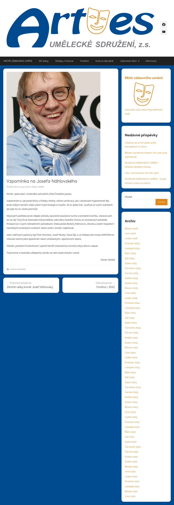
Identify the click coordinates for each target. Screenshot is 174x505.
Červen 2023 (131, 392)
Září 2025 (129, 258)
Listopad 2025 (132, 248)
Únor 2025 (130, 293)
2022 (132, 109)
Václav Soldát (37, 187)
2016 (127, 113)
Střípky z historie (64, 60)
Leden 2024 (131, 357)
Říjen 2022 (130, 431)
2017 (160, 109)
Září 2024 (129, 317)
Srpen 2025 (131, 263)
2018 (154, 109)
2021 (138, 109)
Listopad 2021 (132, 486)
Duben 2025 (131, 283)
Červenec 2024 (133, 327)
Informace (150, 60)
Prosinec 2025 (132, 243)
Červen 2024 (131, 332)
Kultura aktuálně (105, 60)
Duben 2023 (131, 402)
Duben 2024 (131, 342)
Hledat (128, 196)
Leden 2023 (131, 417)
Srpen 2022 (131, 441)
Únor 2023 (130, 412)
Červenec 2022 (133, 446)
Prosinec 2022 (132, 422)
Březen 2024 (131, 347)
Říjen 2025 (130, 253)
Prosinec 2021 (132, 481)
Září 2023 (129, 377)
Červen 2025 (131, 273)
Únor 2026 (130, 233)
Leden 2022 (131, 476)
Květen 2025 (131, 278)
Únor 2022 (130, 471)
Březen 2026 (131, 228)
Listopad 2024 (132, 308)
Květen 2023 (131, 397)
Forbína (84, 60)
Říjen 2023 (130, 372)
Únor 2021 (130, 496)
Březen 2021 (131, 491)
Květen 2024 (131, 337)
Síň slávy (43, 60)
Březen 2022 (131, 466)
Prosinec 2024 (132, 303)
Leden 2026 (131, 238)
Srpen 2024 (131, 322)
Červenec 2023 (133, 387)
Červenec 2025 (133, 268)
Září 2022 (129, 436)
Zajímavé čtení (130, 60)
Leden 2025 (131, 298)
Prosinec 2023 (132, 362)
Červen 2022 (131, 451)
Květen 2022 (131, 456)
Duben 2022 (131, 461)
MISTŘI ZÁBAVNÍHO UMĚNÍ (18, 60)
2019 (149, 109)
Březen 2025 (131, 288)
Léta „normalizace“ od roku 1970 (142, 173)
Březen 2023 (131, 407)
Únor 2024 (130, 352)
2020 (143, 109)
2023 (127, 109)
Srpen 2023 (131, 382)
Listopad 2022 (132, 427)
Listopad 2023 (132, 367)
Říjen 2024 (130, 312)
